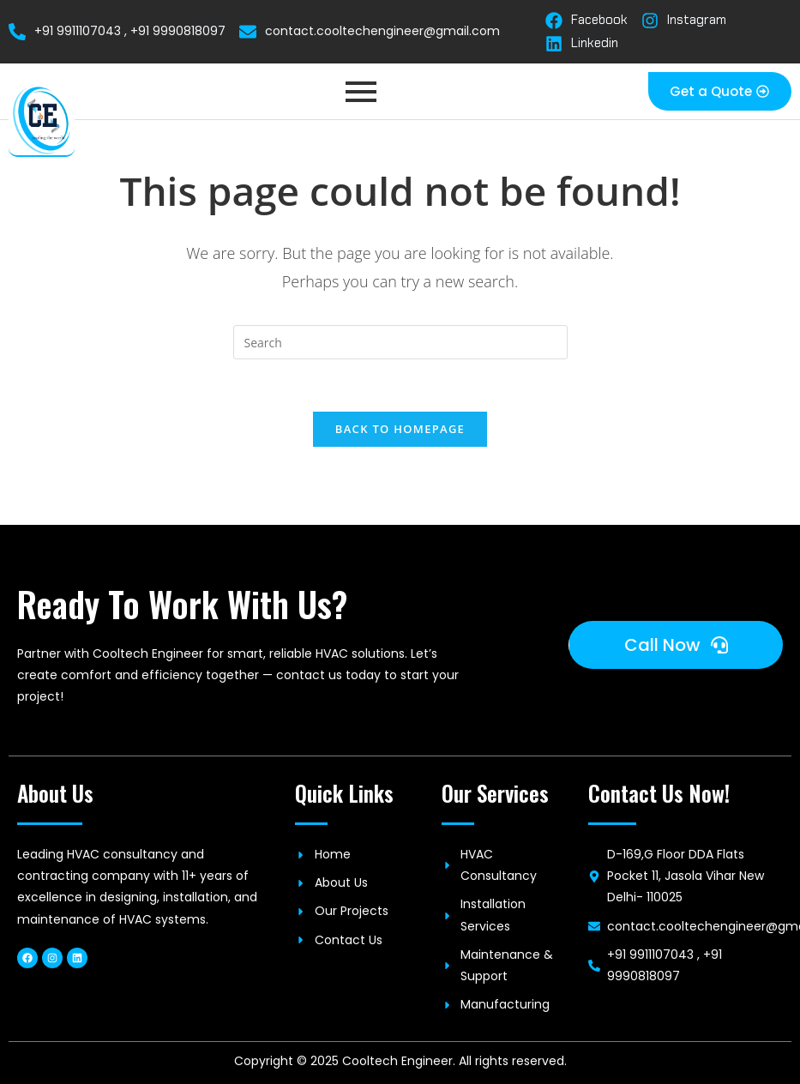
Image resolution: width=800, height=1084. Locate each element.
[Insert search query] (400, 342)
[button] (719, 91)
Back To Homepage (400, 429)
